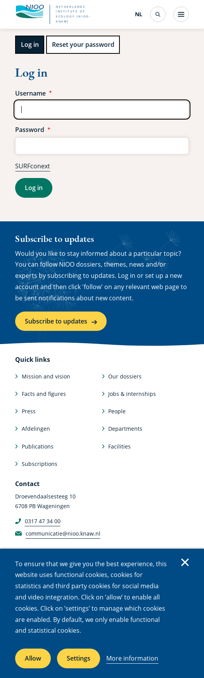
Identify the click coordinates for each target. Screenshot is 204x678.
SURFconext (32, 166)
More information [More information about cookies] (132, 658)
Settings (78, 658)
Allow (33, 658)
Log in (30, 44)
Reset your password (83, 44)
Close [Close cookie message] (185, 562)
